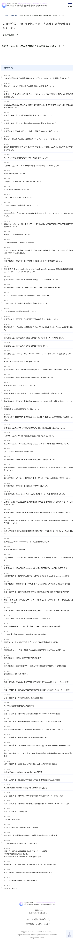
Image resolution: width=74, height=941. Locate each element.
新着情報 (14, 15)
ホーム (6, 15)
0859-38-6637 (39, 919)
